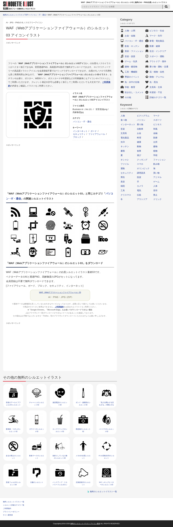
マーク (156, 115)
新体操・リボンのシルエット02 (13, 430)
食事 (139, 151)
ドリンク (157, 199)
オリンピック (143, 168)
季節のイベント (132, 77)
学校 (155, 155)
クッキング (142, 159)
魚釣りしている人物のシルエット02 (60, 457)
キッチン (125, 146)
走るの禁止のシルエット (13, 457)
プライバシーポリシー (11, 512)
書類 (123, 151)
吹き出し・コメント (134, 92)
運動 (123, 168)
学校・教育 (130, 87)
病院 (123, 186)
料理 (139, 137)
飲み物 (156, 164)
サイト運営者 (8, 515)
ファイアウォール (96, 134)
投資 (139, 177)
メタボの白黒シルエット (83, 457)
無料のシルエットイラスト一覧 (103, 491)
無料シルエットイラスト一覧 (13, 502)
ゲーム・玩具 (131, 61)
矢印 (123, 142)
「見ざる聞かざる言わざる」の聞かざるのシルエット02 (106, 405)
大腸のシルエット (36, 482)
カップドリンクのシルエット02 (60, 430)
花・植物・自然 (157, 72)
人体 (155, 186)
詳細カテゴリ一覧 (158, 97)
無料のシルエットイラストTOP (15, 15)
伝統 (139, 195)
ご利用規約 (59, 307)
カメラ (140, 186)
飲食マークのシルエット (36, 457)
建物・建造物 (131, 66)
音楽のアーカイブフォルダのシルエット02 (13, 405)
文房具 (124, 133)
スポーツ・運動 (157, 56)
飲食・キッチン (132, 46)
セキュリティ (79, 134)
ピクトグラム (143, 115)
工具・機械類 (131, 72)
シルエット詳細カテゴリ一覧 (13, 505)
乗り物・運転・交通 (159, 66)
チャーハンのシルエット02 (36, 404)
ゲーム (156, 181)
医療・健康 (155, 46)
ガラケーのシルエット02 (36, 430)
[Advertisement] (60, 51)
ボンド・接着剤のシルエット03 (83, 404)
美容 (123, 181)
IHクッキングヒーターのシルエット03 (106, 483)
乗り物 (140, 124)
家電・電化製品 (157, 41)
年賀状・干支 (156, 92)
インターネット (80, 131)
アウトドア (142, 199)
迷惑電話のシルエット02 (60, 404)
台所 (155, 142)
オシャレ (125, 159)
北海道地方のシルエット (83, 483)
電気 (139, 190)
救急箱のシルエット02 (83, 430)
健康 (139, 142)
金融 (155, 133)
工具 (123, 190)
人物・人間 (130, 30)
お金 (139, 133)
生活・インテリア (158, 51)
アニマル (157, 177)
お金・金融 (130, 35)
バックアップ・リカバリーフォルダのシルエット (60, 484)
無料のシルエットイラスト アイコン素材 (85, 523)
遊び (139, 155)
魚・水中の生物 (132, 82)
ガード (94, 131)
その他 (128, 97)
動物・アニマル (157, 77)
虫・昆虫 (154, 82)
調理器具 (141, 173)
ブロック (77, 137)
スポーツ (157, 120)
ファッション (159, 159)
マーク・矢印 (156, 35)
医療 (155, 137)
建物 (155, 146)
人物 (123, 115)
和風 (155, 129)
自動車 (140, 129)
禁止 (155, 195)
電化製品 (125, 137)
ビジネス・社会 (157, 30)
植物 (155, 151)
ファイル (125, 164)
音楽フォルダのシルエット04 (13, 483)
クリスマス (126, 195)
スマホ (140, 164)
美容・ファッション (134, 51)
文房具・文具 (156, 87)
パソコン (141, 120)
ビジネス (157, 124)
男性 (123, 177)
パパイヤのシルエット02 (106, 430)
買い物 (156, 173)
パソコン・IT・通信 (38, 15)
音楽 (123, 129)
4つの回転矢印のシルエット (106, 457)
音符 (155, 190)
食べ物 (124, 120)
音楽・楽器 (130, 56)
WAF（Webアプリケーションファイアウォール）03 (60, 292)
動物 (139, 146)
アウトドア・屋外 (158, 61)
